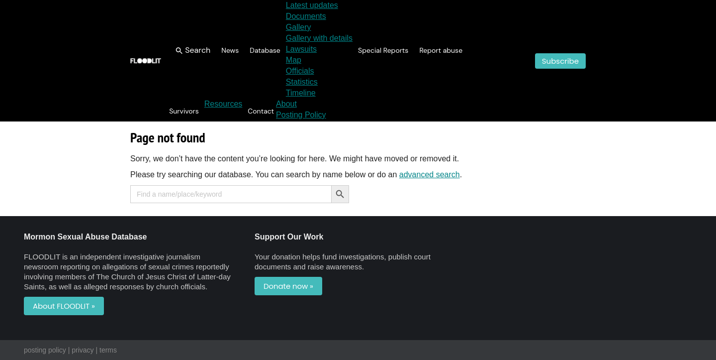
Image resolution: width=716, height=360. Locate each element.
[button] (193, 50)
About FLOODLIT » (64, 306)
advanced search (429, 174)
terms (108, 350)
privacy (82, 350)
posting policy (45, 350)
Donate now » (288, 286)
